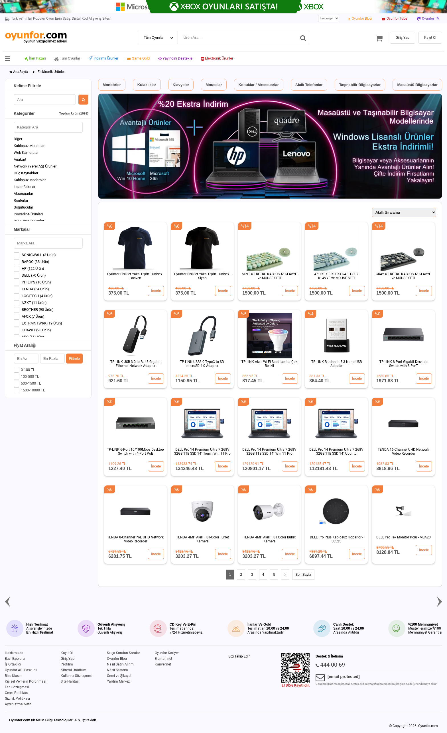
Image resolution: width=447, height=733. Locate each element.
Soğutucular (23, 207)
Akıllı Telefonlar (309, 85)
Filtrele (74, 358)
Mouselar (214, 85)
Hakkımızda (14, 653)
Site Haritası (70, 681)
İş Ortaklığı (13, 664)
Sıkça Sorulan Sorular (123, 653)
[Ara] (303, 37)
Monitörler (112, 85)
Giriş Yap (67, 659)
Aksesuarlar (23, 193)
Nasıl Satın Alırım (120, 664)
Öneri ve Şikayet (119, 676)
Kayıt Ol (67, 653)
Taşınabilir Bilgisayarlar (360, 85)
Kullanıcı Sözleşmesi (76, 676)
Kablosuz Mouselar (29, 146)
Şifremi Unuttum (73, 670)
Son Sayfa (303, 575)
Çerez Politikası (17, 693)
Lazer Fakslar (24, 187)
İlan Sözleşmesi (17, 687)
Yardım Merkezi (119, 681)
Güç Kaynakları (26, 173)
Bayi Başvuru (15, 659)
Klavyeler (181, 85)
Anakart (20, 159)
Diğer (18, 139)
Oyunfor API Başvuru (21, 670)
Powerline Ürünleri (28, 214)
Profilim (67, 664)
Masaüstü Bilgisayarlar (417, 85)
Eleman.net (163, 659)
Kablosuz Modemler (30, 180)
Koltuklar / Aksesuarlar (259, 85)
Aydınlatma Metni (18, 704)
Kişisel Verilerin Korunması (25, 681)
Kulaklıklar (146, 85)
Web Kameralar (26, 152)
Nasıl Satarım (117, 670)
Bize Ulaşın (13, 676)
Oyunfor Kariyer (167, 653)
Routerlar (21, 200)
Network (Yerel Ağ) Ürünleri (35, 166)
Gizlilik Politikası (17, 699)
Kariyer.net (163, 664)
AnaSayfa (20, 72)
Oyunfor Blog (117, 659)
